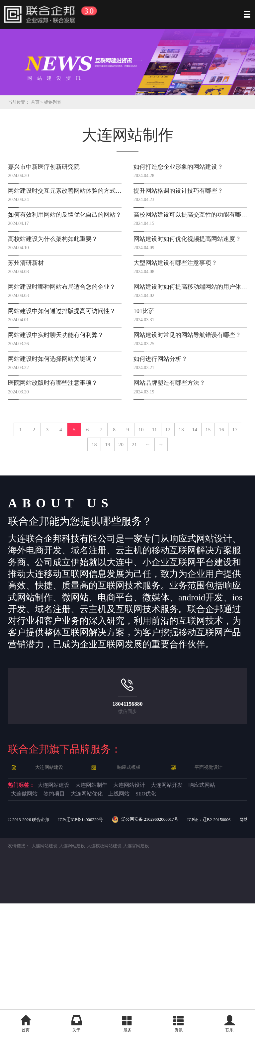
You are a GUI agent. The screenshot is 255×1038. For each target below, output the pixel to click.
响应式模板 (130, 880)
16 (139, 527)
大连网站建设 (50, 880)
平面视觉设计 (210, 880)
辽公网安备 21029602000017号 (155, 953)
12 (47, 527)
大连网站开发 (38, 913)
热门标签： (30, 900)
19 (208, 527)
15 (116, 527)
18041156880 (127, 816)
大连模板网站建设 (111, 980)
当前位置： (19, 102)
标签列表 (55, 102)
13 (70, 527)
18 (185, 527)
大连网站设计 (203, 900)
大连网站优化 (38, 926)
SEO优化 (131, 926)
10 (230, 503)
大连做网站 (145, 913)
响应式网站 (93, 913)
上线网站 (89, 926)
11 (24, 527)
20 (230, 527)
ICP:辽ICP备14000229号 (86, 953)
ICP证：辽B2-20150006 (223, 953)
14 (93, 527)
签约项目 (192, 913)
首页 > (40, 102)
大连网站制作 (143, 900)
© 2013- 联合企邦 (30, 953)
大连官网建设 (146, 980)
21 (104, 552)
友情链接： (19, 980)
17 (162, 527)
